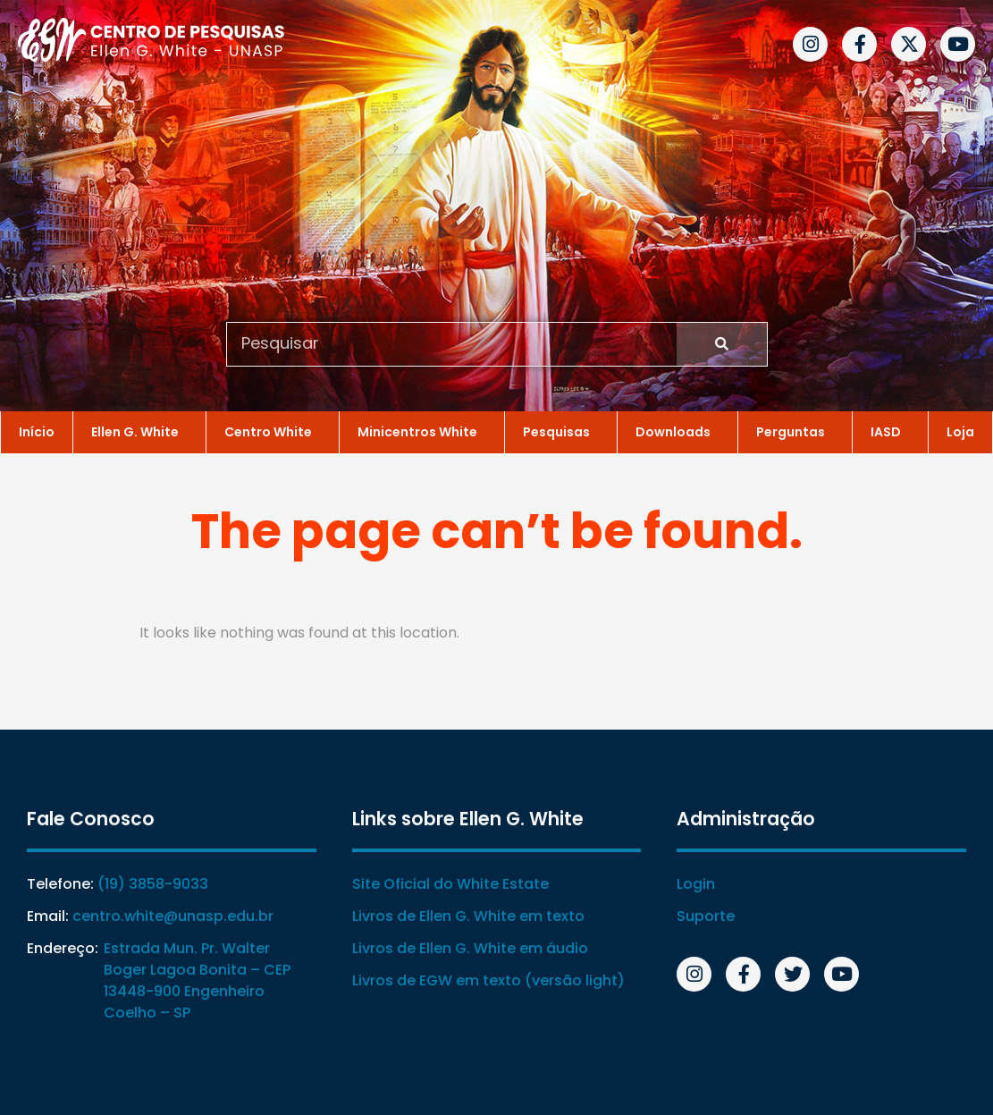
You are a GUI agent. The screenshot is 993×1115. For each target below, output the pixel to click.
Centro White (272, 430)
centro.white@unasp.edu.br (172, 916)
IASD (890, 430)
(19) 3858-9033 (152, 884)
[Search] (722, 343)
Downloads (677, 430)
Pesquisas (561, 430)
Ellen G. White (139, 430)
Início (37, 430)
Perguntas (795, 430)
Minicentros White (422, 430)
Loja (960, 430)
